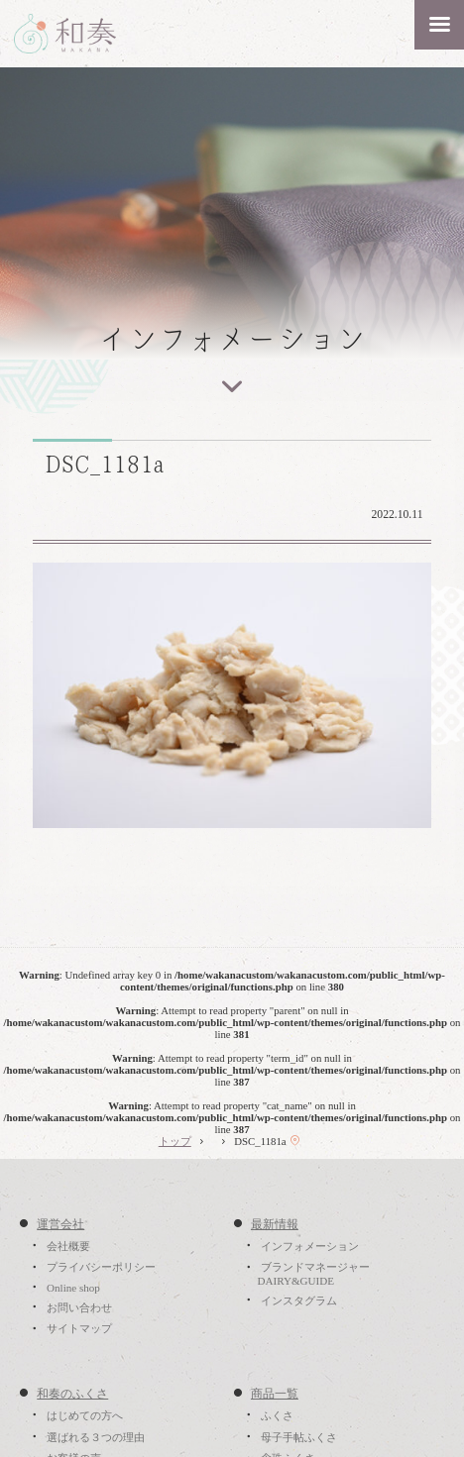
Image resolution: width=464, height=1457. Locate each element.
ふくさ (277, 1415)
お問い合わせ (79, 1307)
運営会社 (60, 1224)
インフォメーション (310, 1246)
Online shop (73, 1288)
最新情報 (274, 1224)
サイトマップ (79, 1329)
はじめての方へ (85, 1415)
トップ (175, 1141)
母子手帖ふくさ (299, 1437)
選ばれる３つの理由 (96, 1437)
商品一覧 (274, 1394)
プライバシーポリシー (101, 1268)
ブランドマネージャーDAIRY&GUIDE (313, 1275)
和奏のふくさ (72, 1394)
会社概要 (68, 1246)
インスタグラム (299, 1300)
